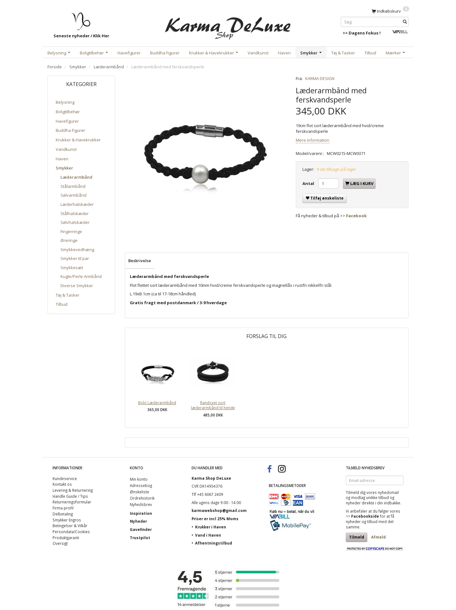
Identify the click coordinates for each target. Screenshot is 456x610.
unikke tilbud (377, 497)
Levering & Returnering (73, 490)
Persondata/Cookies (71, 531)
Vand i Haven (208, 535)
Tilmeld (356, 537)
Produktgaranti (66, 537)
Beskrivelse (139, 260)
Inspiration (141, 513)
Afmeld (378, 537)
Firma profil (63, 507)
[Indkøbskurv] (390, 10)
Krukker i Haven (210, 526)
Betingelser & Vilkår (70, 525)
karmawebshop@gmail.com (219, 510)
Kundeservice (65, 478)
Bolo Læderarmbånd (157, 402)
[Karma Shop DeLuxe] (228, 25)
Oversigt (60, 543)
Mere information (312, 140)
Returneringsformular (72, 501)
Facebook (356, 216)
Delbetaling (63, 513)
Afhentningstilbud (213, 542)
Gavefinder (141, 529)
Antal (308, 183)
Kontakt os (62, 484)
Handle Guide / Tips (70, 496)
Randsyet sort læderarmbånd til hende (213, 405)
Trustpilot (140, 537)
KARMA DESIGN (319, 78)
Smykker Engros (67, 519)
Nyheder (138, 521)
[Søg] (405, 22)
